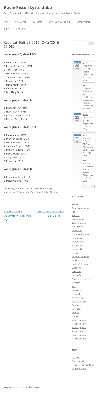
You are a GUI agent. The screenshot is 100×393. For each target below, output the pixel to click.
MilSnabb (76, 271)
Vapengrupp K (79, 331)
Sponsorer (21, 29)
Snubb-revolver (79, 301)
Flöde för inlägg (79, 361)
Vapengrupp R (79, 338)
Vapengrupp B (79, 323)
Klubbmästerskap (80, 256)
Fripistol (75, 215)
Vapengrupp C (25, 192)
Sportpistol (77, 305)
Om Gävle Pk (20, 22)
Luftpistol (76, 267)
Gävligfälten (78, 226)
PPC (74, 286)
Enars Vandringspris (81, 208)
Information (83, 22)
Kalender (37, 22)
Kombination (78, 260)
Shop (6, 29)
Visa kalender (88, 186)
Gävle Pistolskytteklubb (28, 7)
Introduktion (78, 241)
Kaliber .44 (77, 249)
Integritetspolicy (11, 387)
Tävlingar (76, 308)
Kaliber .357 (77, 245)
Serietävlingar (45, 188)
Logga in (76, 357)
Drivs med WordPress (30, 387)
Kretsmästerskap (80, 264)
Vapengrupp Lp (79, 335)
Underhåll (76, 316)
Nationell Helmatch (81, 279)
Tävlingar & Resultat (59, 22)
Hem (6, 22)
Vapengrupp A (10, 192)
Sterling (53, 192)
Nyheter (76, 282)
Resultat (34, 188)
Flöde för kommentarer (83, 364)
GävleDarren (78, 219)
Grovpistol (77, 230)
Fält (27, 188)
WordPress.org (79, 368)
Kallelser (76, 252)
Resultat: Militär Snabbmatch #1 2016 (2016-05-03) (18, 216)
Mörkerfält (77, 275)
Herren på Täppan (81, 234)
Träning (75, 312)
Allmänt (75, 204)
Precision (76, 290)
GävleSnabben (79, 223)
